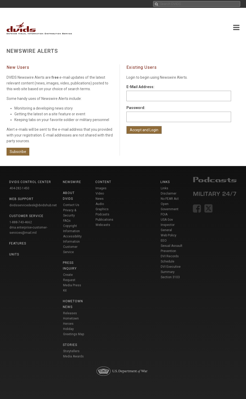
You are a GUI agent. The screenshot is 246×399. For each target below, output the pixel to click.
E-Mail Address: (140, 87)
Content (103, 182)
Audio (100, 204)
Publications (104, 219)
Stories (70, 345)
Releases (70, 313)
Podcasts (102, 214)
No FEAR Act (170, 199)
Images (101, 188)
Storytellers (71, 351)
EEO (164, 240)
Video (100, 193)
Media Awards (73, 356)
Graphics (102, 209)
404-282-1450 (19, 188)
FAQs (67, 221)
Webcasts (103, 225)
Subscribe (18, 152)
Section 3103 (170, 277)
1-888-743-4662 (20, 222)
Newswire (72, 182)
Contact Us (71, 205)
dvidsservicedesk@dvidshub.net (33, 205)
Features (17, 243)
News (100, 199)
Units (14, 254)
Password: (135, 108)
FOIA (164, 214)
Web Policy (168, 235)
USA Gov (167, 219)
